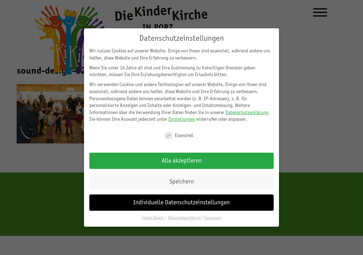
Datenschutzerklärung (246, 112)
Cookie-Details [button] (153, 217)
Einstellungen (181, 119)
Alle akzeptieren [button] (182, 160)
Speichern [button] (181, 181)
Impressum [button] (213, 217)
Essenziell (179, 135)
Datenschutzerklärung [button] (184, 217)
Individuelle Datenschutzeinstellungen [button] (181, 202)
